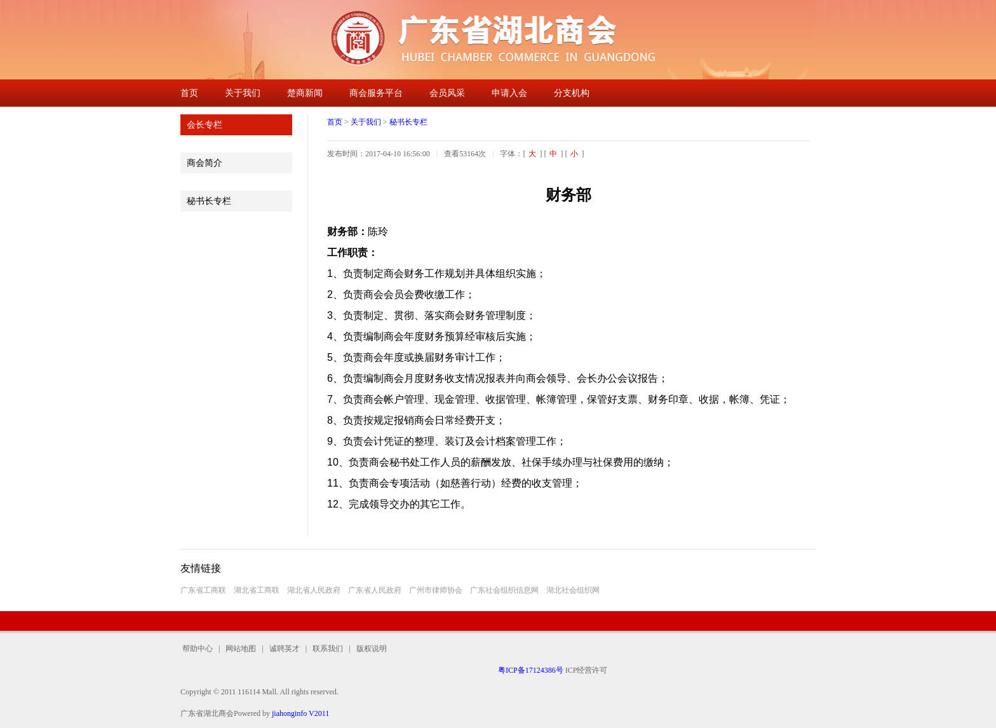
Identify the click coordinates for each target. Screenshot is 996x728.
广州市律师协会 (435, 590)
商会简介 (204, 163)
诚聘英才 (284, 648)
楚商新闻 (305, 93)
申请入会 (509, 93)
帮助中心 (199, 648)
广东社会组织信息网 (504, 590)
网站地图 (241, 648)
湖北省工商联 (256, 590)
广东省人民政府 (374, 590)
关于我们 (242, 93)
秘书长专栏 (209, 201)
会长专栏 (204, 125)
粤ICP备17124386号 (530, 670)
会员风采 (447, 93)
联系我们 (328, 648)
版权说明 (369, 648)
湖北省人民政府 (313, 590)
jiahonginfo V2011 (300, 713)
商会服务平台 (376, 93)
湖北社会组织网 (573, 590)
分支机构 (571, 93)
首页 (189, 93)
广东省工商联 (203, 590)
